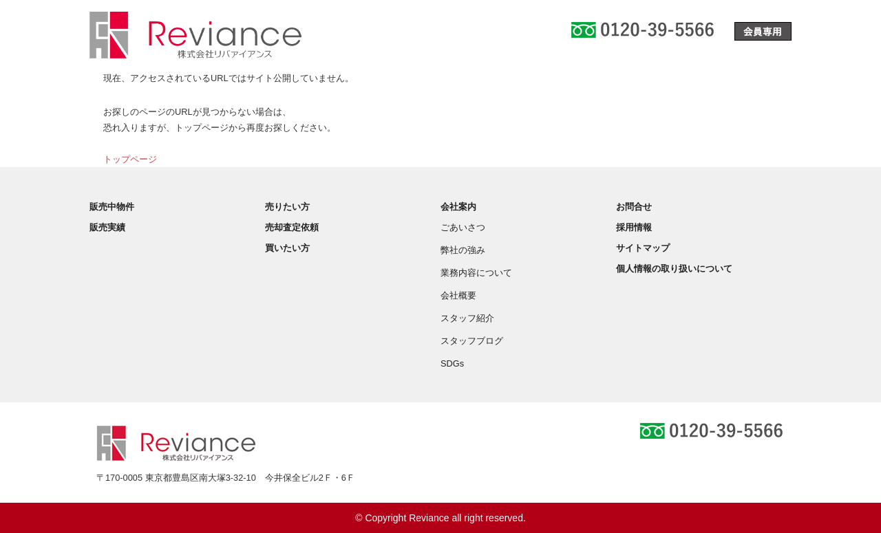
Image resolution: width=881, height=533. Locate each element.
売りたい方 (287, 207)
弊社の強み (462, 250)
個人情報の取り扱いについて (674, 268)
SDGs (452, 363)
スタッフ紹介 (467, 318)
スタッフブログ (471, 341)
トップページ (130, 159)
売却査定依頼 (292, 227)
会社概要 (458, 295)
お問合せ (634, 207)
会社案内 (458, 207)
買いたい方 (287, 248)
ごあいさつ (462, 227)
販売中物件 (111, 207)
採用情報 (634, 227)
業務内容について (476, 273)
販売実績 (107, 227)
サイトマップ (643, 248)
